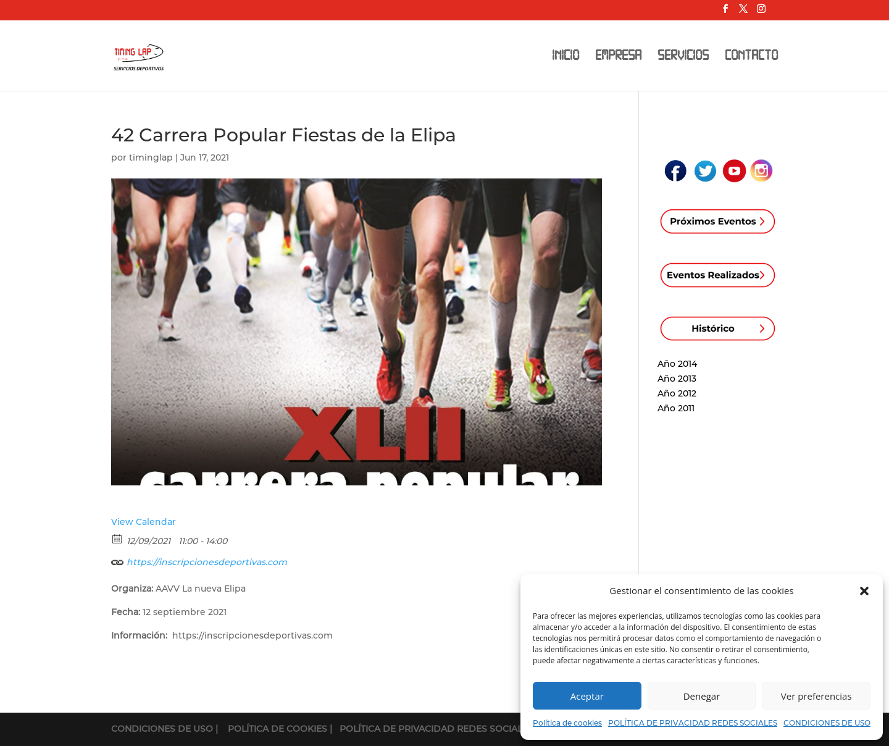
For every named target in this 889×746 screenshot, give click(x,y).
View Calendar (143, 521)
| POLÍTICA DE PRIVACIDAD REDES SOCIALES (431, 728)
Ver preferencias (816, 696)
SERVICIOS (683, 57)
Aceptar (587, 696)
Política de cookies (567, 722)
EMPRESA (618, 57)
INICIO (565, 57)
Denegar (701, 696)
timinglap (151, 157)
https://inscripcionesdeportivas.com (199, 560)
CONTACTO (751, 57)
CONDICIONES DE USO (826, 722)
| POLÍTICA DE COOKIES (272, 728)
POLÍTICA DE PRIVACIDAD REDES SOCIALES (692, 722)
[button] (864, 591)
